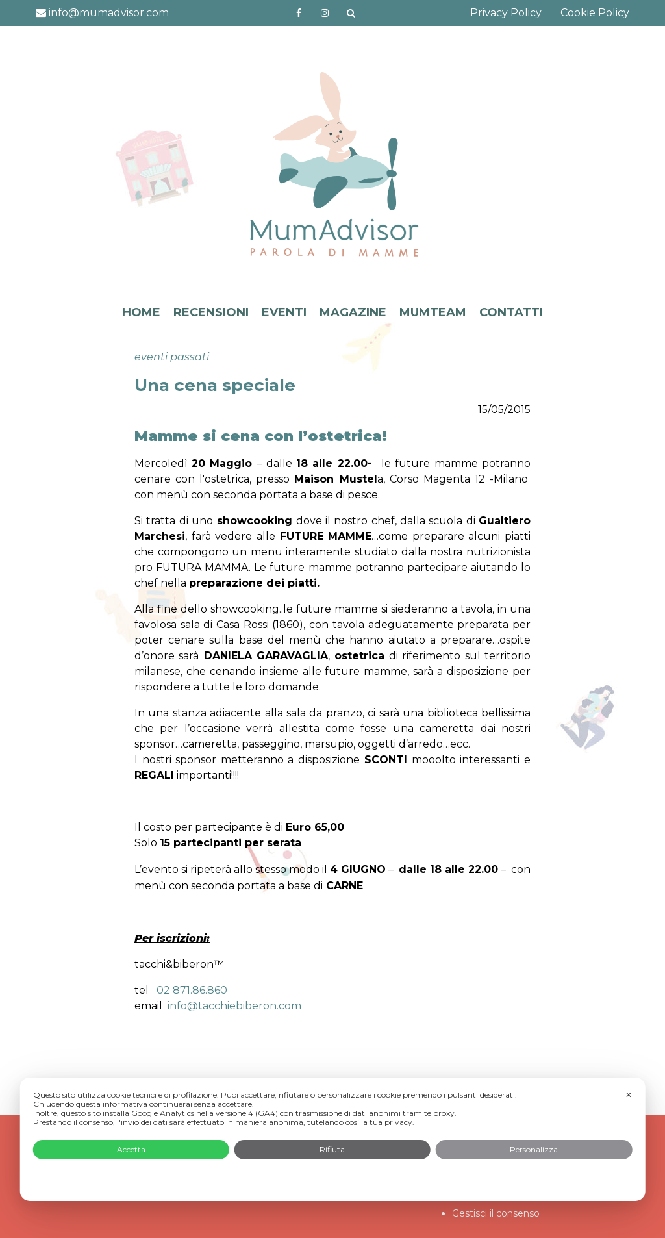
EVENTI (284, 312)
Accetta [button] (131, 1149)
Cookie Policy (594, 12)
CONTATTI (511, 312)
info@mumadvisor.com (102, 12)
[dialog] (333, 1139)
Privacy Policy (506, 12)
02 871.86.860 (192, 990)
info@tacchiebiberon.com (234, 1006)
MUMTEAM (432, 312)
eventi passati (171, 357)
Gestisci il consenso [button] (496, 1213)
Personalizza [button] (534, 1149)
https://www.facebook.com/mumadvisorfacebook (298, 13)
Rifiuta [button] (332, 1149)
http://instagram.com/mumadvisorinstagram (324, 13)
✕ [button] (628, 1095)
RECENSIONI (211, 312)
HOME (141, 312)
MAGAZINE (353, 312)
